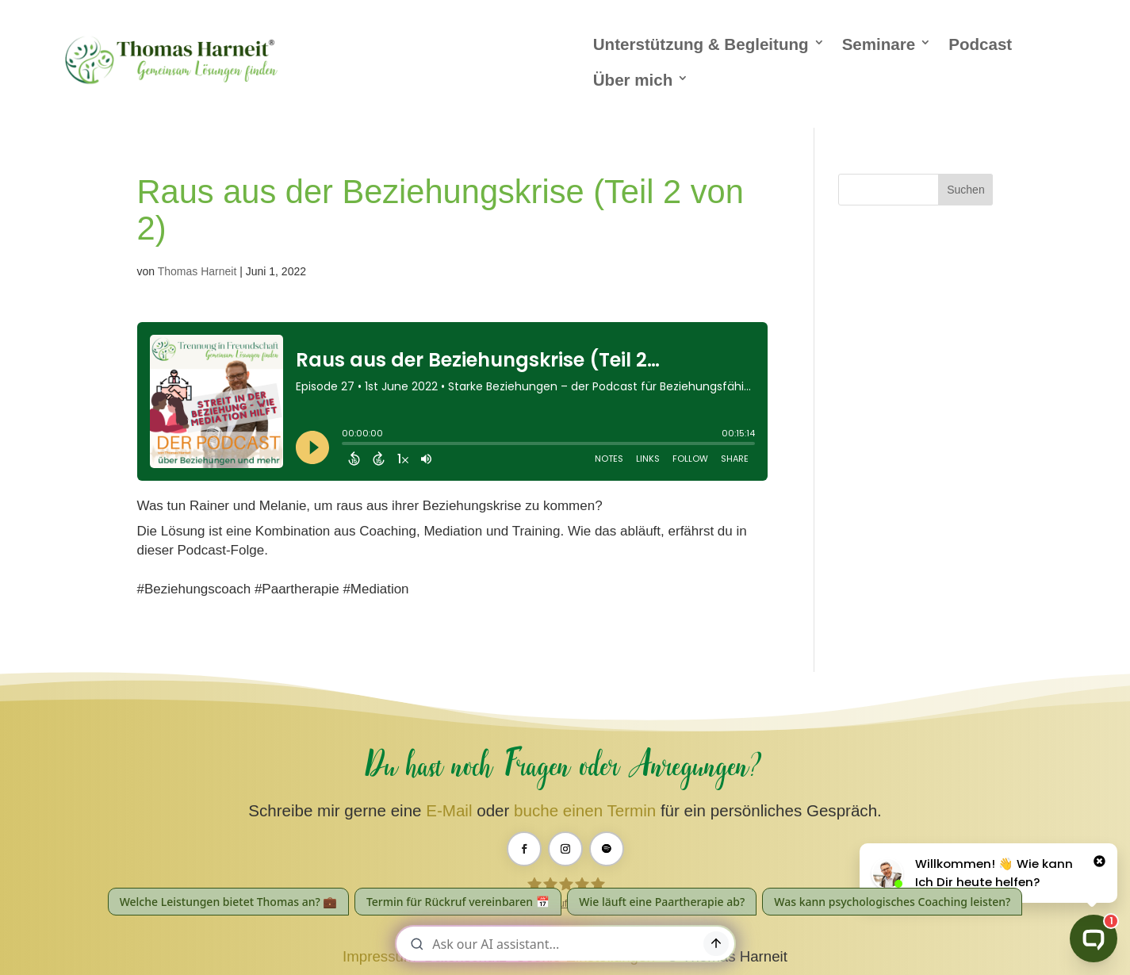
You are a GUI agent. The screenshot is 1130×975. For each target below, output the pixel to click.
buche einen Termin (585, 810)
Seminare (879, 44)
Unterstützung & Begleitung (701, 44)
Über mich (633, 80)
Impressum (379, 956)
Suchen (965, 189)
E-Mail (449, 810)
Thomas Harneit (197, 271)
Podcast (980, 44)
